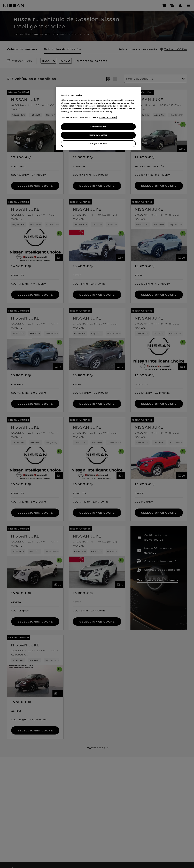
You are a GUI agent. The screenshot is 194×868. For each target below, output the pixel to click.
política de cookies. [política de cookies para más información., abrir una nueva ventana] (107, 117)
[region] (98, 118)
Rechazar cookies (98, 135)
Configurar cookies (98, 144)
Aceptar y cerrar (98, 127)
